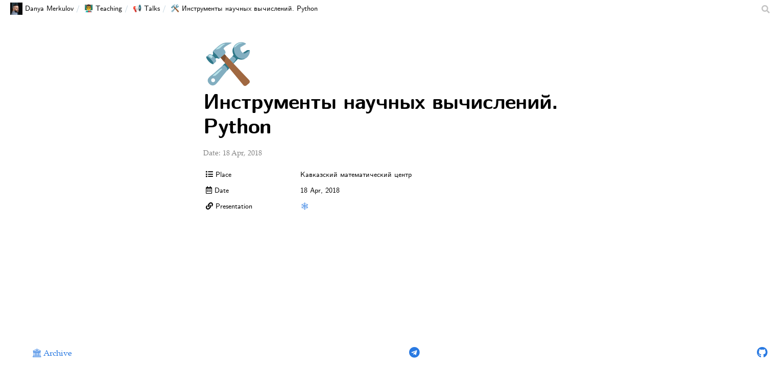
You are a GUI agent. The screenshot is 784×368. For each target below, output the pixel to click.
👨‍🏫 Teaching (103, 8)
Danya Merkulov (42, 8)
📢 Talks (146, 8)
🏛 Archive (52, 354)
